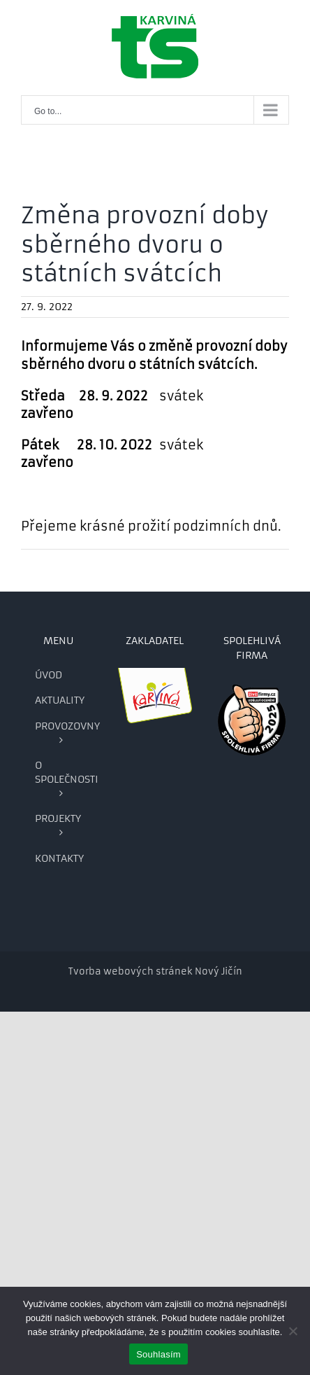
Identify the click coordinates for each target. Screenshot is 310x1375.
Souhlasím (158, 1354)
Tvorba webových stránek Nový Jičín (155, 971)
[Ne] (293, 1331)
